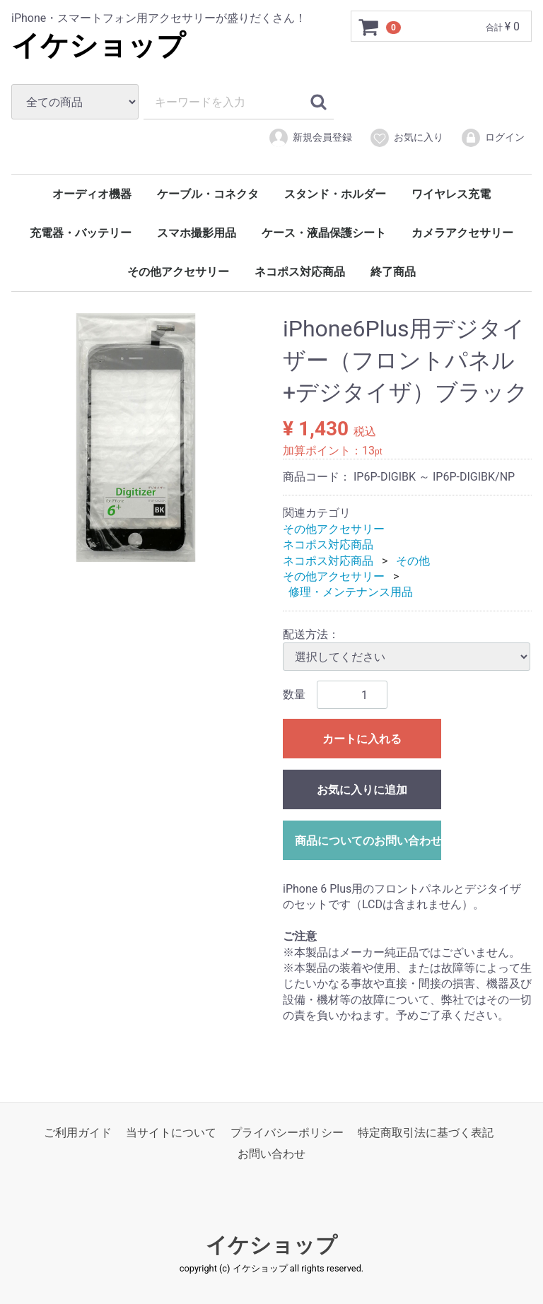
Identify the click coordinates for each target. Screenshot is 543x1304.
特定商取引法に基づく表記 (426, 1132)
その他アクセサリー (178, 271)
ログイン (492, 137)
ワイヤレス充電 (451, 194)
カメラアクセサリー (462, 233)
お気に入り (406, 137)
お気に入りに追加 (362, 790)
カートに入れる (362, 739)
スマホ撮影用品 (196, 233)
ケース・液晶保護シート (324, 233)
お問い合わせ (271, 1154)
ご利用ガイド (78, 1132)
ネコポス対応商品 (300, 271)
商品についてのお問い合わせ (368, 840)
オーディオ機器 (92, 194)
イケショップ (98, 45)
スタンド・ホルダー (335, 194)
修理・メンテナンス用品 (350, 592)
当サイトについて (171, 1132)
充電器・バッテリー (81, 233)
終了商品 (393, 271)
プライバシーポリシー (287, 1132)
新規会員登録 (310, 137)
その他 (413, 560)
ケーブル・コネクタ (208, 194)
